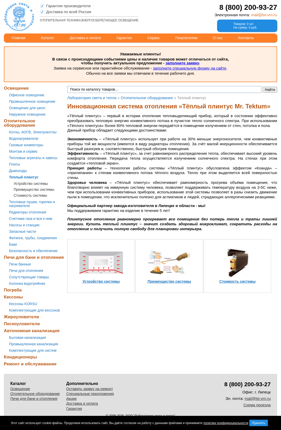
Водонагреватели (23, 138)
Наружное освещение (27, 114)
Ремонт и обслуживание (30, 364)
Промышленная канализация (33, 344)
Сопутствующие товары (29, 277)
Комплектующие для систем (32, 350)
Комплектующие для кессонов (34, 310)
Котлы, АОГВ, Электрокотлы (32, 132)
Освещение (16, 88)
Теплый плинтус (23, 177)
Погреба (13, 290)
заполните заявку (182, 63)
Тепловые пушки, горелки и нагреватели (32, 204)
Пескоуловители (22, 323)
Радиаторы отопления (27, 212)
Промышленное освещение (32, 101)
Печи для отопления (26, 271)
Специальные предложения (90, 394)
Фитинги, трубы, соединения (33, 238)
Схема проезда (257, 405)
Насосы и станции (24, 225)
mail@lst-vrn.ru (264, 15)
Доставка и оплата (85, 38)
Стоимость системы (30, 195)
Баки (13, 244)
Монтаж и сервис (23, 151)
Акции (71, 399)
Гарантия (124, 38)
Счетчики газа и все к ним (30, 219)
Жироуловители (21, 316)
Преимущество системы (34, 189)
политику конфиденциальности (225, 423)
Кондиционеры (20, 357)
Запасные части (22, 231)
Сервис (153, 38)
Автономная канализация (32, 330)
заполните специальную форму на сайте (189, 68)
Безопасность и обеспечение (33, 251)
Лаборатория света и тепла (19, 17)
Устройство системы (31, 184)
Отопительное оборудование (19, 123)
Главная (18, 38)
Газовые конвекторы (26, 145)
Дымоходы (18, 171)
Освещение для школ (27, 108)
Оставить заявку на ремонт (89, 389)
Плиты (14, 164)
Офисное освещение (26, 95)
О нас (217, 38)
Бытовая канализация (27, 338)
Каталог (47, 38)
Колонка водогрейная (27, 283)
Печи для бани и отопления (34, 257)
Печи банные (20, 264)
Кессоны (13, 297)
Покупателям (186, 38)
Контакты (246, 38)
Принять (258, 423)
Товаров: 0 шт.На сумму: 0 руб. (245, 25)
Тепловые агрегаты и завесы (33, 158)
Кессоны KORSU (23, 304)
